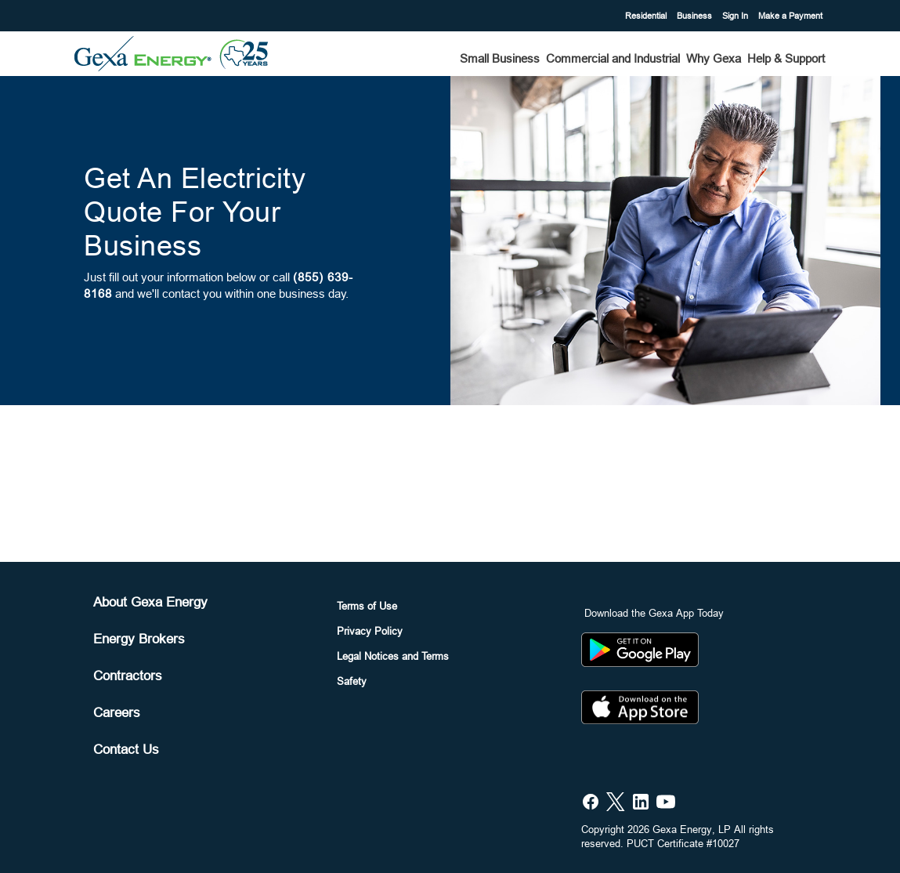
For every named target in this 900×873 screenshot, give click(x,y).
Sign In (736, 15)
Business (695, 15)
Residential (647, 15)
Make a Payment (790, 15)
